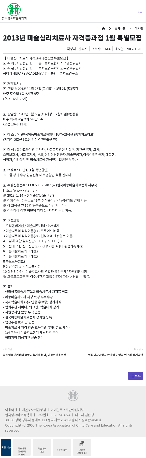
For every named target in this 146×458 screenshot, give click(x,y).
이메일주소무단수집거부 (67, 409)
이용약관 (11, 409)
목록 (135, 375)
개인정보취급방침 (34, 409)
